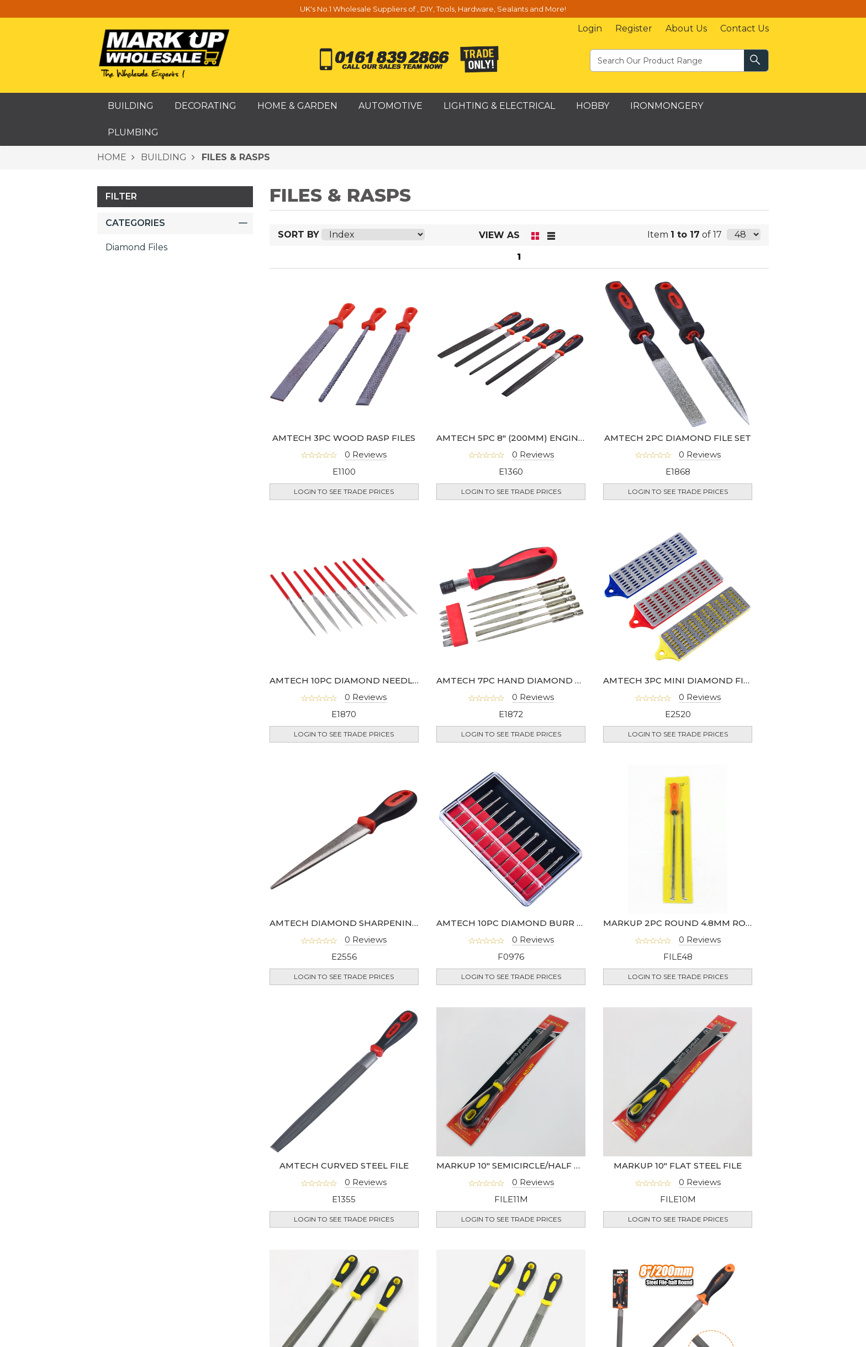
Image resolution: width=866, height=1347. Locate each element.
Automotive (390, 106)
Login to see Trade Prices (344, 491)
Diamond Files (136, 247)
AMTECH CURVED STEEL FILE (344, 1165)
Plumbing (133, 132)
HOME (111, 157)
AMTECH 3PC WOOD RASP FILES (343, 438)
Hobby (592, 106)
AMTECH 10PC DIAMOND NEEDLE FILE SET (364, 680)
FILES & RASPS (234, 157)
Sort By (298, 234)
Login (590, 28)
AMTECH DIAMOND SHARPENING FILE (354, 923)
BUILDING (163, 157)
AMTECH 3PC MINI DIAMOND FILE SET (688, 680)
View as (499, 235)
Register (633, 28)
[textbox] (667, 60)
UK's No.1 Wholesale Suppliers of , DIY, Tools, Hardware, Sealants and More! (433, 8)
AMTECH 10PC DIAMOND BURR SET (514, 923)
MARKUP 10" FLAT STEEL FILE (678, 1165)
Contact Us (744, 28)
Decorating (205, 106)
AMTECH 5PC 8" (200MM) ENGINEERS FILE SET (538, 438)
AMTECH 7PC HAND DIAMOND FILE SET (524, 680)
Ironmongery (666, 106)
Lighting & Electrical (499, 106)
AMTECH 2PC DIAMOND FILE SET (677, 438)
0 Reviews (366, 454)
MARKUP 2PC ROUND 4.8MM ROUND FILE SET (704, 923)
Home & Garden (297, 106)
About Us (686, 28)
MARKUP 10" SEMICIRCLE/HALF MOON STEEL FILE (545, 1165)
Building (131, 106)
